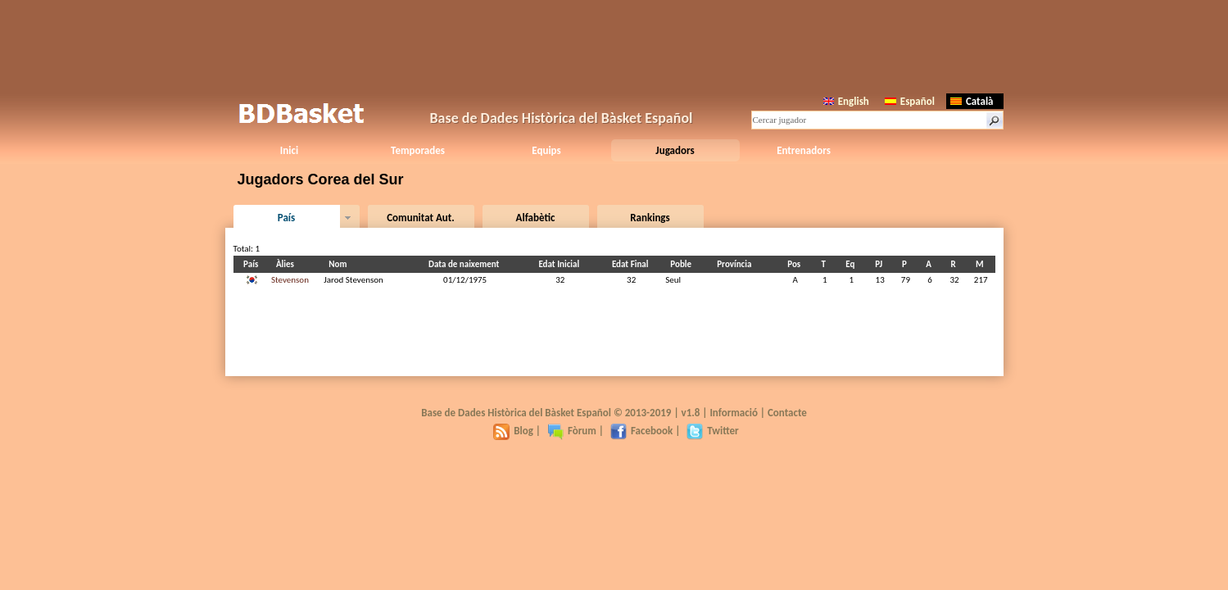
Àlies (287, 264)
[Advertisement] (614, 45)
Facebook (641, 430)
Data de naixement (466, 264)
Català (972, 101)
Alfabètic (535, 217)
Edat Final (633, 264)
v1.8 (691, 412)
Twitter (712, 430)
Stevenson (290, 279)
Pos (796, 264)
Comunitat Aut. (421, 217)
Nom (340, 264)
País (286, 217)
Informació (733, 412)
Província (736, 264)
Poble (683, 264)
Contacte (787, 412)
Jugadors (674, 150)
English (846, 101)
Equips (546, 150)
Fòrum (571, 430)
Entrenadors (804, 150)
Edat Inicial (561, 264)
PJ (881, 264)
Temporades (418, 150)
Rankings (649, 217)
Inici (289, 150)
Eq (852, 264)
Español (910, 101)
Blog (513, 430)
